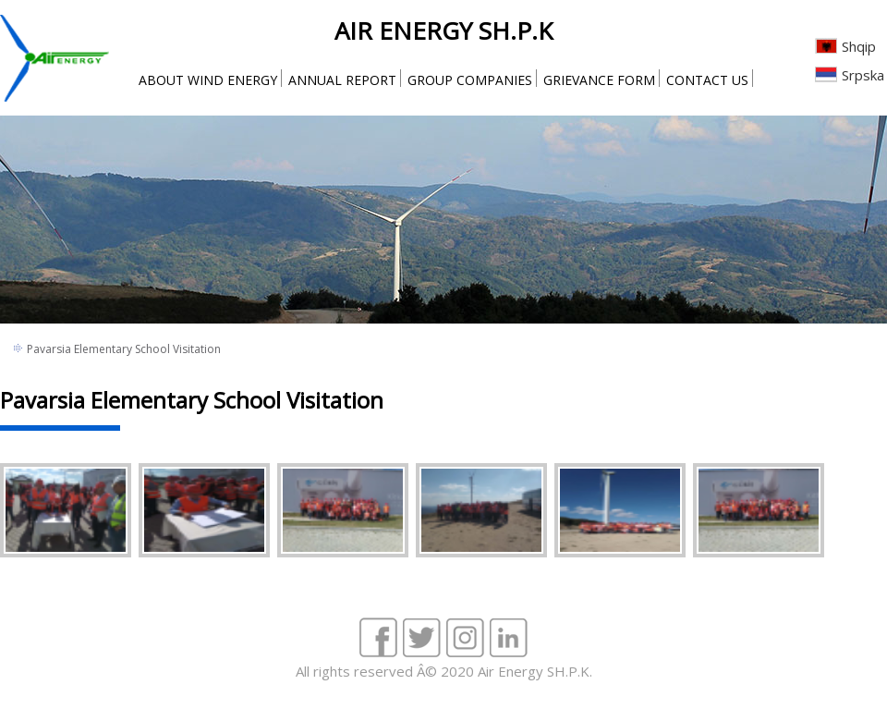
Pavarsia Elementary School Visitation (124, 349)
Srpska (863, 75)
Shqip (859, 46)
